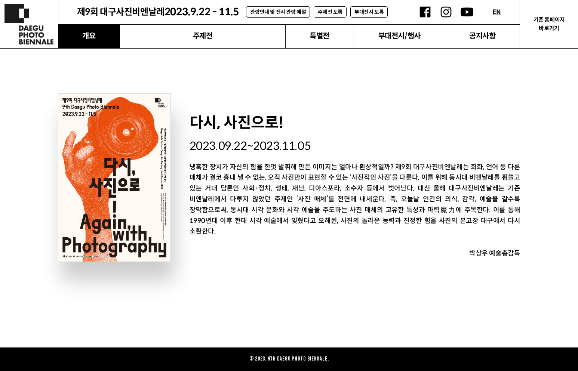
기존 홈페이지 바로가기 (549, 24)
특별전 (319, 36)
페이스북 (425, 12)
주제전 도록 (330, 12)
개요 (88, 36)
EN (496, 12)
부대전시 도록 (369, 12)
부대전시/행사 (399, 36)
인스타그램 (446, 12)
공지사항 (482, 36)
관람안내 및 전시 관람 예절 (278, 12)
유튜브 (467, 12)
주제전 (203, 36)
